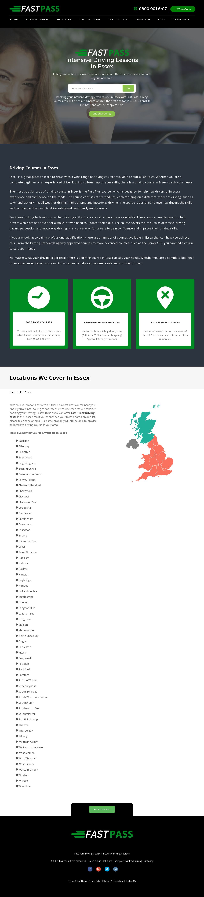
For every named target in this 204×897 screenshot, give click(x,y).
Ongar (21, 641)
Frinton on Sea (26, 541)
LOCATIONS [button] (181, 20)
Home (12, 392)
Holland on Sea (26, 591)
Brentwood (24, 457)
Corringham (24, 519)
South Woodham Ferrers (32, 697)
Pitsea (21, 652)
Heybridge (23, 580)
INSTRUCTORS (119, 20)
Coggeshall (24, 507)
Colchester (24, 513)
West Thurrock (26, 758)
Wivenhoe (23, 786)
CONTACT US (143, 20)
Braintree (23, 452)
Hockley (22, 585)
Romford (22, 675)
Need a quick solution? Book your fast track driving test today (120, 860)
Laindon (22, 602)
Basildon (22, 441)
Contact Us (131, 881)
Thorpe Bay (24, 730)
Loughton (23, 619)
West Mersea (25, 753)
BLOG (162, 20)
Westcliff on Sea (27, 769)
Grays (21, 546)
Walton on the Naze (29, 747)
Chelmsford (24, 491)
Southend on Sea (27, 708)
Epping (21, 535)
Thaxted (22, 725)
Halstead (22, 563)
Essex (28, 392)
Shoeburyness (26, 686)
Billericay (22, 446)
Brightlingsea (25, 463)
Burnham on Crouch (29, 474)
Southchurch (25, 702)
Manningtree (25, 630)
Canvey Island (25, 480)
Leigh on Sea (25, 613)
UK (20, 392)
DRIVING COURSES (37, 20)
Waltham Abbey (27, 741)
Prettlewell (24, 658)
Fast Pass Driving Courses (88, 853)
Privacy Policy (95, 881)
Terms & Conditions (77, 881)
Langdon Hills (25, 608)
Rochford (23, 669)
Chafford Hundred (28, 485)
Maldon (22, 624)
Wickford (22, 775)
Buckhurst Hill (26, 468)
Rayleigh (22, 663)
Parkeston (23, 647)
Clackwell (22, 496)
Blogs (106, 881)
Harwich (22, 574)
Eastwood (23, 530)
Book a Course (101, 809)
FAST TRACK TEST (91, 20)
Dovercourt (24, 524)
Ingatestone (24, 597)
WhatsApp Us (182, 9)
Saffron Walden (26, 680)
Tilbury (21, 736)
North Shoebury (27, 636)
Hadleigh (22, 558)
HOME (14, 20)
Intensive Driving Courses (116, 853)
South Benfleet (26, 691)
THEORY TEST (64, 20)
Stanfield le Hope (27, 719)
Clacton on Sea (26, 502)
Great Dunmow (26, 552)
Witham (22, 781)
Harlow (21, 569)
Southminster (25, 714)
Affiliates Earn (117, 881)
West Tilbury (25, 764)
